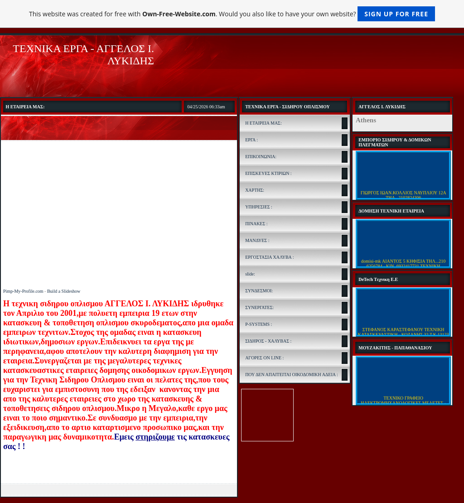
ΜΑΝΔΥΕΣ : (257, 240)
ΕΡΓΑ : (251, 139)
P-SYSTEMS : (258, 324)
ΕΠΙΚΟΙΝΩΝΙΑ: (260, 156)
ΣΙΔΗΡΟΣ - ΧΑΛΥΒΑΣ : (268, 341)
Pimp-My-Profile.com (23, 291)
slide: (250, 273)
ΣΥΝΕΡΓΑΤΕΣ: (259, 307)
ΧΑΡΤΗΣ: (254, 190)
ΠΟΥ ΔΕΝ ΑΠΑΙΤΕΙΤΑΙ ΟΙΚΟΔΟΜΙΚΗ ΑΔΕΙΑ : (291, 374)
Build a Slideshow (63, 291)
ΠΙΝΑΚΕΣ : (256, 223)
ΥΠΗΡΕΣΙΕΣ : (258, 206)
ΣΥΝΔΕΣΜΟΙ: (259, 290)
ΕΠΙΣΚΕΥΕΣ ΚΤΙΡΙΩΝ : (268, 173)
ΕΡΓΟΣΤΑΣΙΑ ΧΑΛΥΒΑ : (269, 257)
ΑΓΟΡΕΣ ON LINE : (264, 357)
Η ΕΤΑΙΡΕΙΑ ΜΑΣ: (263, 123)
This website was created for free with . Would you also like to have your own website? (232, 13)
